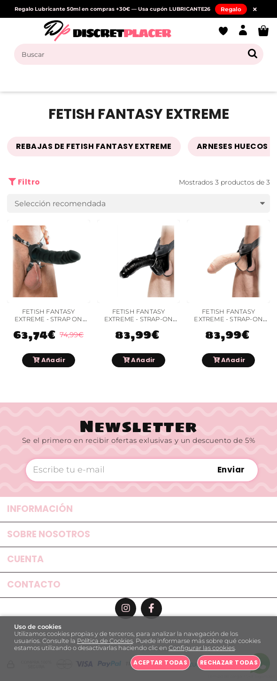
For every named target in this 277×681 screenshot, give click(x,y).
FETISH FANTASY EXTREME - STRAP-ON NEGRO (138, 319)
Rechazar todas (229, 662)
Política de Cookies (105, 640)
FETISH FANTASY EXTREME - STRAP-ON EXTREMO (228, 319)
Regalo (231, 9)
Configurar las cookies (202, 647)
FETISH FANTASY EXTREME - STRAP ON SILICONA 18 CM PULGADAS (49, 323)
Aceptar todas (160, 662)
